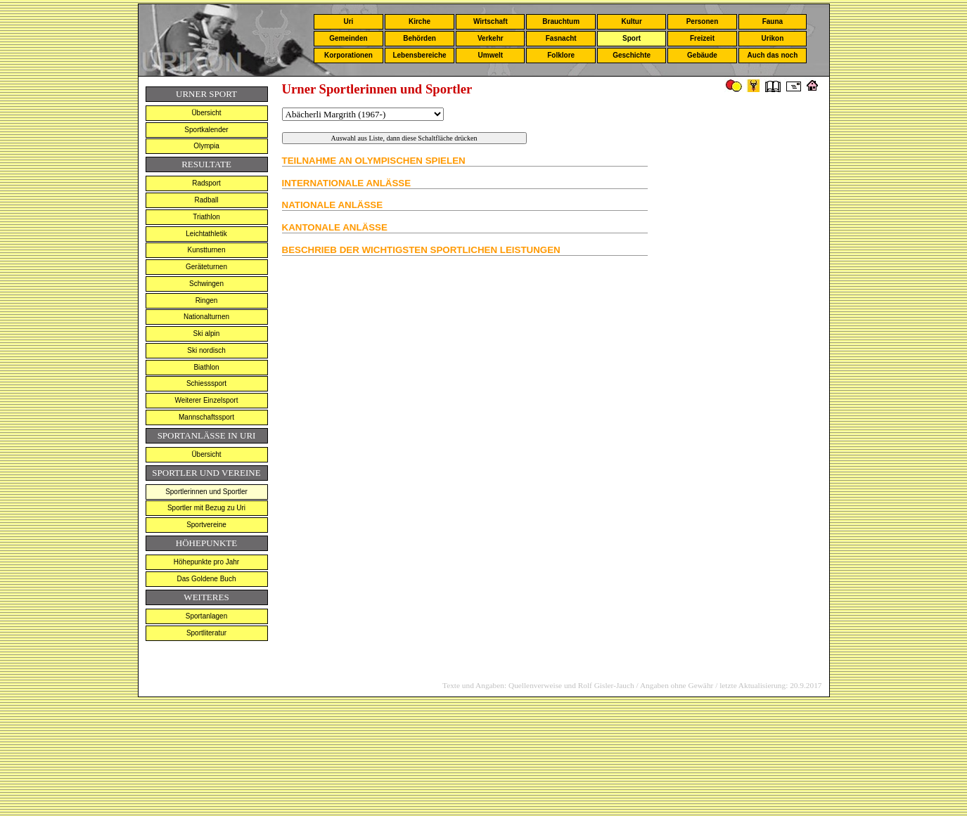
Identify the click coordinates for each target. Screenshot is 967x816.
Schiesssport (206, 383)
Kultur (631, 21)
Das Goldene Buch (206, 579)
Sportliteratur (206, 633)
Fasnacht (561, 38)
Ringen (207, 300)
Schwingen (206, 283)
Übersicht (206, 113)
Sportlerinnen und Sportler (206, 492)
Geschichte (632, 55)
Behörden (419, 38)
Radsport (206, 183)
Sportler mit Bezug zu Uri (206, 508)
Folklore (561, 55)
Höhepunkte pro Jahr (206, 562)
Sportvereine (206, 525)
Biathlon (206, 367)
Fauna (772, 21)
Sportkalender (206, 130)
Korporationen (348, 55)
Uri (348, 21)
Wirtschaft (490, 21)
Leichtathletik (206, 234)
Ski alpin (206, 333)
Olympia (206, 146)
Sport (631, 38)
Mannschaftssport (206, 417)
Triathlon (206, 217)
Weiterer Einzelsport (206, 400)
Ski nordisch (206, 350)
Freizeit (702, 38)
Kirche (419, 21)
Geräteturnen (206, 267)
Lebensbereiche (419, 55)
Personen (702, 21)
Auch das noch (773, 55)
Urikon (773, 38)
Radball (207, 200)
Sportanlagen (207, 616)
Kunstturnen (207, 250)
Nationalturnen (206, 316)
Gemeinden (348, 38)
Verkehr (491, 38)
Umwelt (491, 55)
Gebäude (702, 55)
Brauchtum (560, 21)
